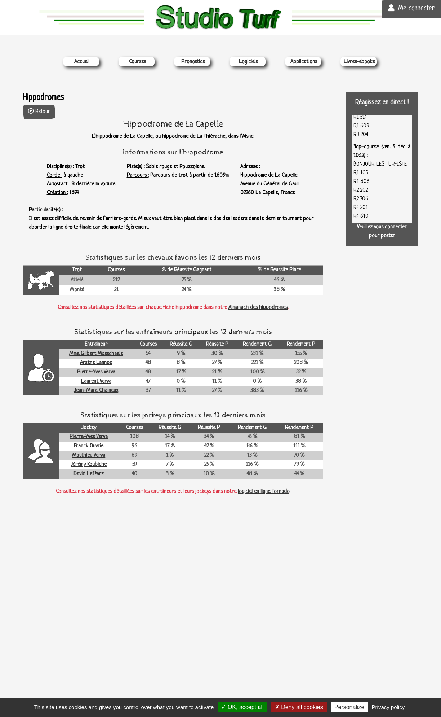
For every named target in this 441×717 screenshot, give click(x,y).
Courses (137, 62)
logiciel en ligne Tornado (263, 492)
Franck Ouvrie (88, 446)
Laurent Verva (96, 382)
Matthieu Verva (88, 456)
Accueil (81, 62)
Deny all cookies (299, 707)
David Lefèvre (89, 474)
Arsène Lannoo (96, 363)
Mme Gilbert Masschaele (96, 354)
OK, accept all (242, 707)
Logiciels (248, 62)
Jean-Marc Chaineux (96, 391)
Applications (303, 62)
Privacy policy (388, 707)
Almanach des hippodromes (258, 308)
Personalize (349, 707)
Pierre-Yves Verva (96, 372)
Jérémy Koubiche (89, 465)
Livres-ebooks (359, 62)
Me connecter (411, 8)
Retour (39, 111)
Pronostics (193, 62)
